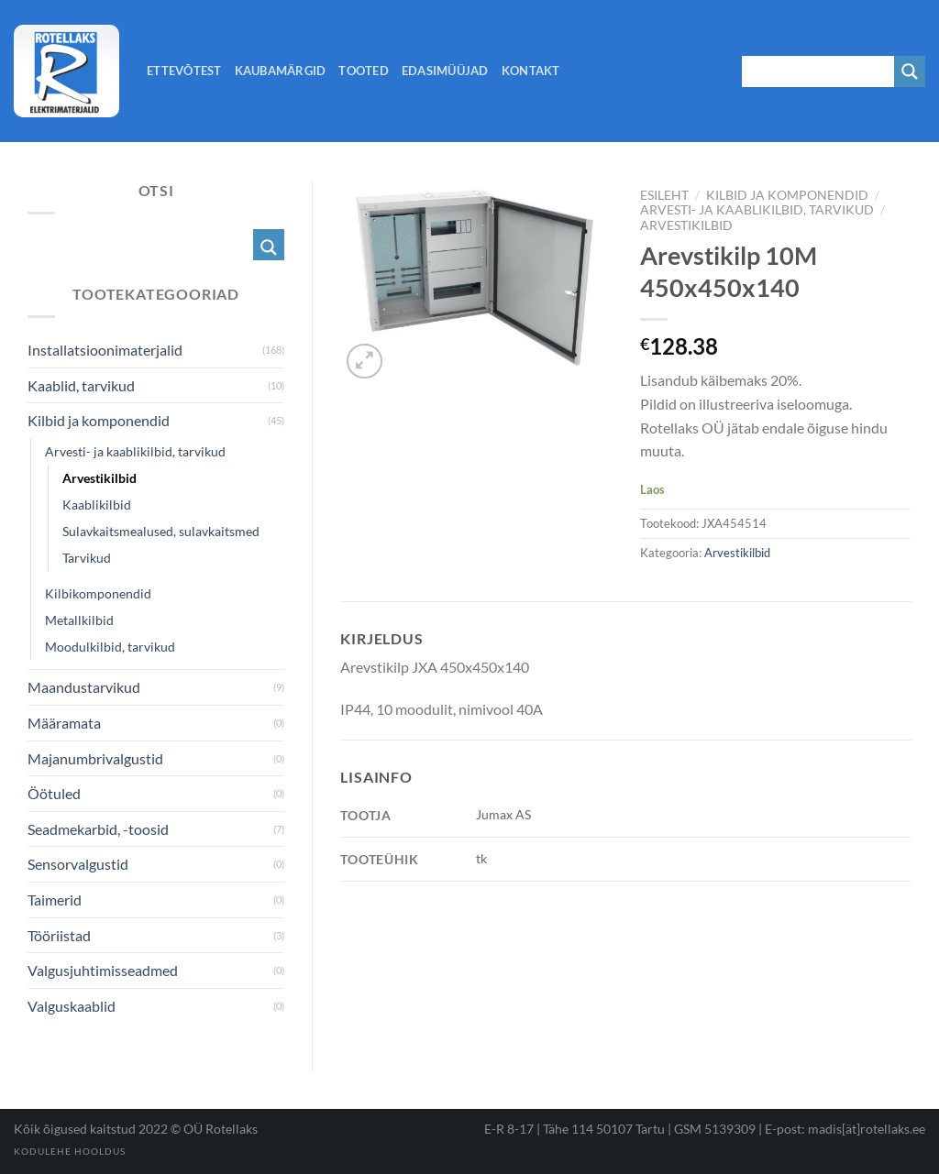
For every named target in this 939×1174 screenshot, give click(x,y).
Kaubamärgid (280, 70)
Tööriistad (59, 935)
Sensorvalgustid (78, 863)
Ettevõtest (184, 70)
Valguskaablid (72, 1006)
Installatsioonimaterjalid (105, 349)
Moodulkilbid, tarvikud (110, 646)
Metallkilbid (79, 620)
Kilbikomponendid (98, 593)
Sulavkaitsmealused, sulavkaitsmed (161, 531)
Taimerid (55, 899)
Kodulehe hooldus (70, 1151)
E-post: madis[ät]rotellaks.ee (845, 1128)
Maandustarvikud (84, 687)
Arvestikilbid (686, 225)
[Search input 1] (819, 71)
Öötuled (54, 793)
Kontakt (531, 70)
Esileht (664, 195)
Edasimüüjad (445, 70)
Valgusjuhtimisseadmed (103, 970)
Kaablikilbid (96, 504)
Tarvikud (86, 557)
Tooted (363, 70)
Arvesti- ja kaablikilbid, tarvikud (757, 210)
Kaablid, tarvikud (81, 385)
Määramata (64, 722)
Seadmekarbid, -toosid (98, 829)
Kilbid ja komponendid (787, 195)
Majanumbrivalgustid (95, 758)
